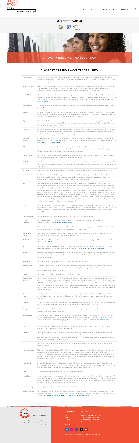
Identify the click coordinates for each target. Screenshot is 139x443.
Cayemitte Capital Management (90, 419)
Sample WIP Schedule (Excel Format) (79, 395)
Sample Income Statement (63, 222)
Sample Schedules (62, 339)
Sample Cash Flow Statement (51, 142)
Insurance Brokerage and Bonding (91, 415)
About (67, 417)
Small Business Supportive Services (91, 422)
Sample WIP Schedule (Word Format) (55, 395)
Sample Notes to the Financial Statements (91, 248)
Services (67, 419)
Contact (67, 424)
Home (67, 415)
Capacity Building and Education (90, 417)
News (66, 422)
